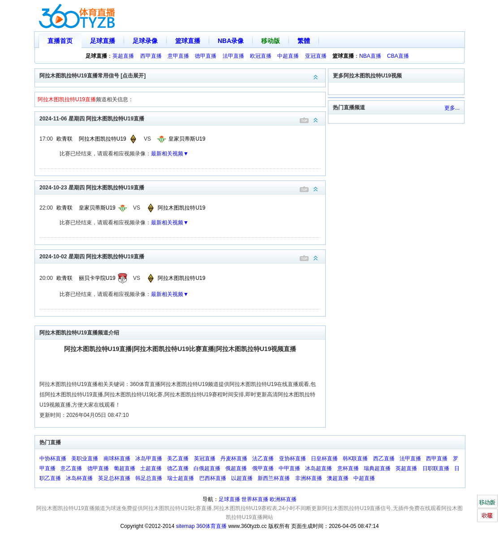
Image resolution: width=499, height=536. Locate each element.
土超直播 (151, 468)
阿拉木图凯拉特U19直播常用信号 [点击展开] (182, 75)
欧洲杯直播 (283, 499)
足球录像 (145, 40)
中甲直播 (289, 468)
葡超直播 (124, 468)
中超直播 (288, 56)
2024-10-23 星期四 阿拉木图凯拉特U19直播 (182, 187)
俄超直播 (236, 468)
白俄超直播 (207, 468)
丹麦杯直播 (233, 458)
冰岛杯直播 (79, 478)
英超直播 (123, 56)
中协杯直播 (52, 458)
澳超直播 (337, 478)
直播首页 (60, 40)
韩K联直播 (355, 458)
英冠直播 (204, 458)
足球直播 (102, 40)
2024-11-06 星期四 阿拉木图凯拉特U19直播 (182, 118)
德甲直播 (205, 56)
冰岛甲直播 (148, 458)
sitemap (185, 526)
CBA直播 (398, 56)
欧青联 (64, 139)
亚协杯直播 (292, 458)
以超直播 (242, 478)
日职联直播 (435, 468)
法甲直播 (233, 56)
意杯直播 (348, 468)
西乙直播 (384, 458)
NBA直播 (370, 56)
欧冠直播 (260, 56)
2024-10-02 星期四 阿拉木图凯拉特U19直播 (182, 256)
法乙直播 (263, 458)
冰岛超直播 (318, 468)
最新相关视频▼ (170, 153)
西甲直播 (151, 56)
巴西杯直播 (212, 478)
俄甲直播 (263, 468)
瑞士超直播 (180, 478)
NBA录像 (231, 40)
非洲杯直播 (308, 478)
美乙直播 (178, 458)
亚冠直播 (316, 56)
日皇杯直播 (324, 458)
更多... (452, 108)
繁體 (303, 40)
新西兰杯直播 (274, 478)
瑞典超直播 (377, 468)
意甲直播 (178, 56)
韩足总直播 (148, 478)
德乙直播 (178, 468)
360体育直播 (211, 526)
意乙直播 (71, 468)
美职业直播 (84, 458)
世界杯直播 (254, 499)
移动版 (270, 40)
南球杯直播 (116, 458)
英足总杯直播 (114, 478)
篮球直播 (187, 40)
